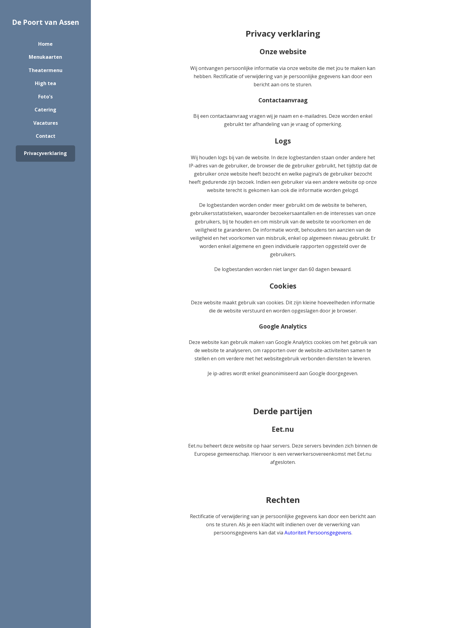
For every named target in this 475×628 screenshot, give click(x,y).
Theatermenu (45, 70)
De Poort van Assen (45, 22)
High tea (45, 83)
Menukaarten (45, 57)
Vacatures (45, 123)
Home (45, 44)
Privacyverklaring (45, 153)
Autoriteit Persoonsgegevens (317, 532)
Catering (45, 109)
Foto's (45, 96)
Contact (45, 136)
